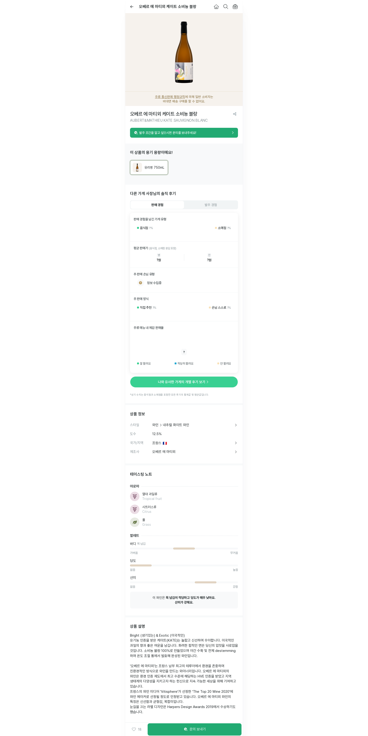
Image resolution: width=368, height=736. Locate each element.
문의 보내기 (195, 729)
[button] (136, 729)
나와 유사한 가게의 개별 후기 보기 (184, 382)
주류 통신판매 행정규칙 (170, 97)
